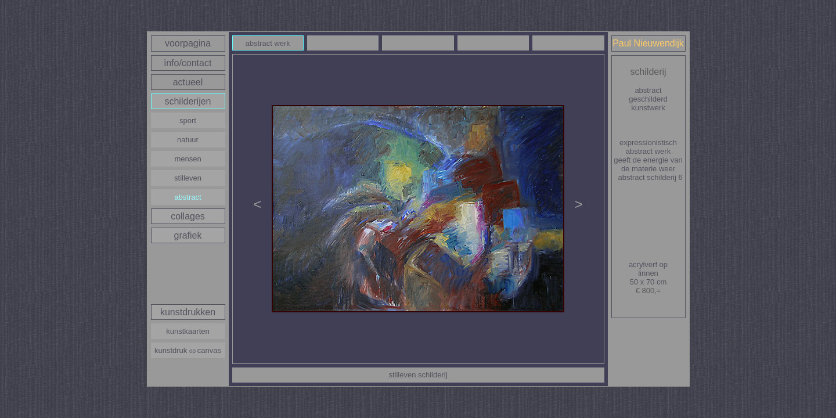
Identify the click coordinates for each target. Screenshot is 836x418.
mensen (187, 158)
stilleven (187, 178)
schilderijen (187, 101)
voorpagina (188, 43)
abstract (187, 197)
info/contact (188, 63)
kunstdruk (187, 350)
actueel (188, 82)
